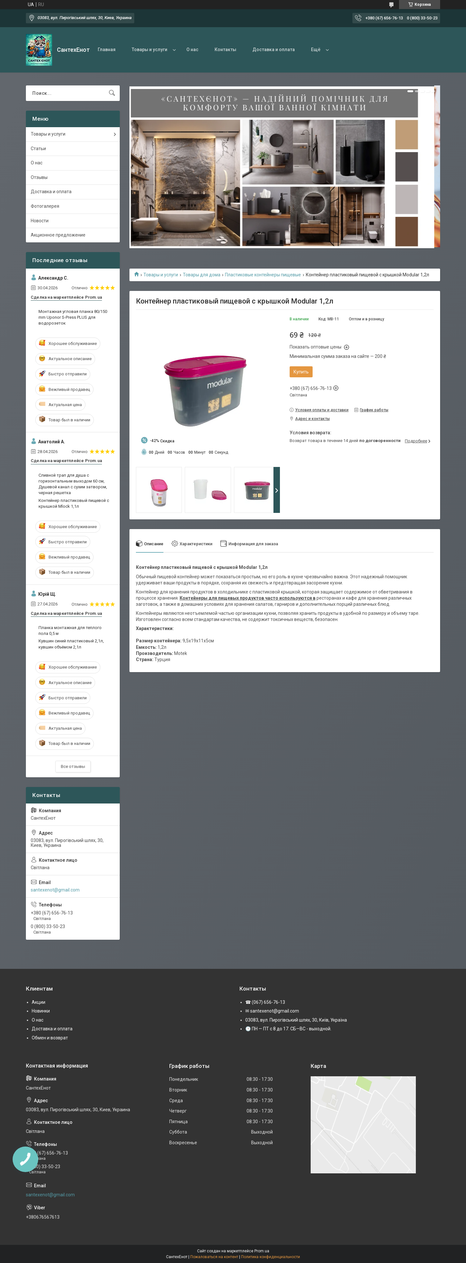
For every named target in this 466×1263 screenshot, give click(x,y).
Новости (40, 220)
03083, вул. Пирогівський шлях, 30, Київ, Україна (296, 1020)
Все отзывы (73, 766)
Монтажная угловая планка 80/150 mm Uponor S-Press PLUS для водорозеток (73, 317)
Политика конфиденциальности (270, 1257)
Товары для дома (201, 274)
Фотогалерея (45, 206)
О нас (192, 49)
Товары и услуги (149, 49)
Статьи (38, 148)
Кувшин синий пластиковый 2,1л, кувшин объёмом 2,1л (71, 643)
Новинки (41, 1011)
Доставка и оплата (273, 49)
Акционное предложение (58, 235)
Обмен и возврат (50, 1037)
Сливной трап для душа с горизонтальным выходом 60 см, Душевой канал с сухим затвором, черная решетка (73, 484)
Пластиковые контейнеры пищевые (263, 274)
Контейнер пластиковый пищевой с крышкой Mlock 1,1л (74, 503)
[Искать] (112, 93)
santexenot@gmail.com (55, 889)
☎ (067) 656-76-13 (265, 1002)
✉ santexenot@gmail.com (272, 1011)
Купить (301, 371)
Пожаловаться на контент (214, 1257)
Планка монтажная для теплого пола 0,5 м (70, 630)
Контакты (225, 49)
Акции (38, 1002)
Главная (107, 49)
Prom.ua (261, 1251)
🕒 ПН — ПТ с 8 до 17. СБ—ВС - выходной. (288, 1028)
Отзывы (39, 177)
